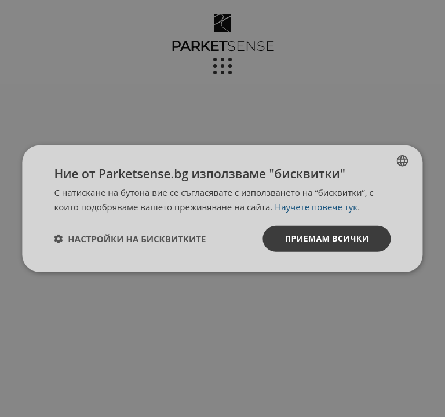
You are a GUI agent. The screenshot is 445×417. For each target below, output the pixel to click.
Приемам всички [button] (327, 238)
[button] (130, 238)
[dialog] (222, 208)
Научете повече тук (316, 207)
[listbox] (402, 161)
